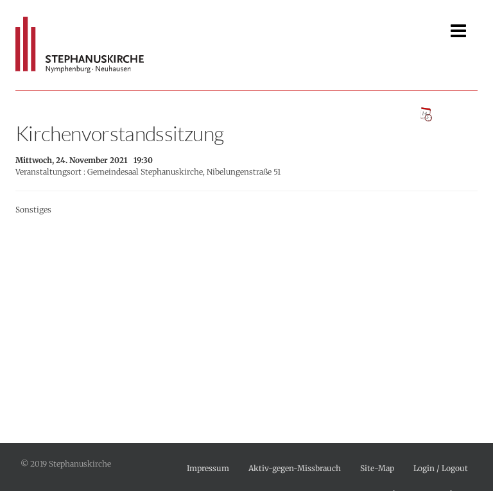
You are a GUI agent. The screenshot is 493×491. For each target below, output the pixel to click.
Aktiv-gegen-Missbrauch (294, 468)
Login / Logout (440, 468)
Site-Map (377, 468)
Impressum (208, 468)
